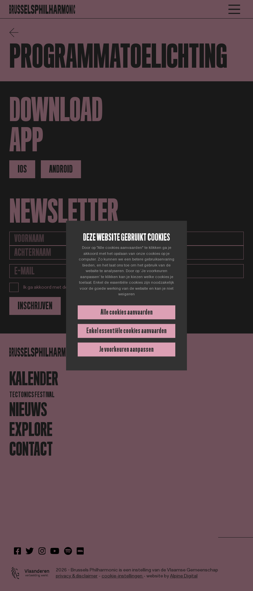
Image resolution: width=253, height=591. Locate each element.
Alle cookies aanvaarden (127, 312)
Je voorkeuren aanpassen (126, 349)
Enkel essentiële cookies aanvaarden (126, 331)
